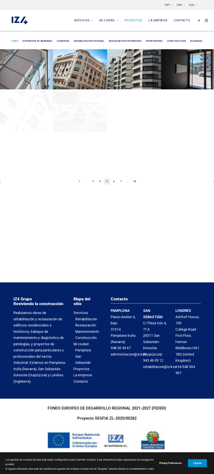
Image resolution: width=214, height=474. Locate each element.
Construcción (176, 41)
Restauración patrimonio (125, 41)
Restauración (85, 325)
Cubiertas (63, 41)
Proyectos (133, 21)
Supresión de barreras (37, 41)
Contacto (182, 21)
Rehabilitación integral (89, 41)
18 (134, 181)
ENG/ (181, 5)
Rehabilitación (86, 319)
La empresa (158, 21)
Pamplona (83, 350)
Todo (14, 41)
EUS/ (193, 5)
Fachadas (196, 41)
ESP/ (168, 5)
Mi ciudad (108, 21)
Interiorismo (154, 41)
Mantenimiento (87, 331)
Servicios (83, 21)
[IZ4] (19, 21)
